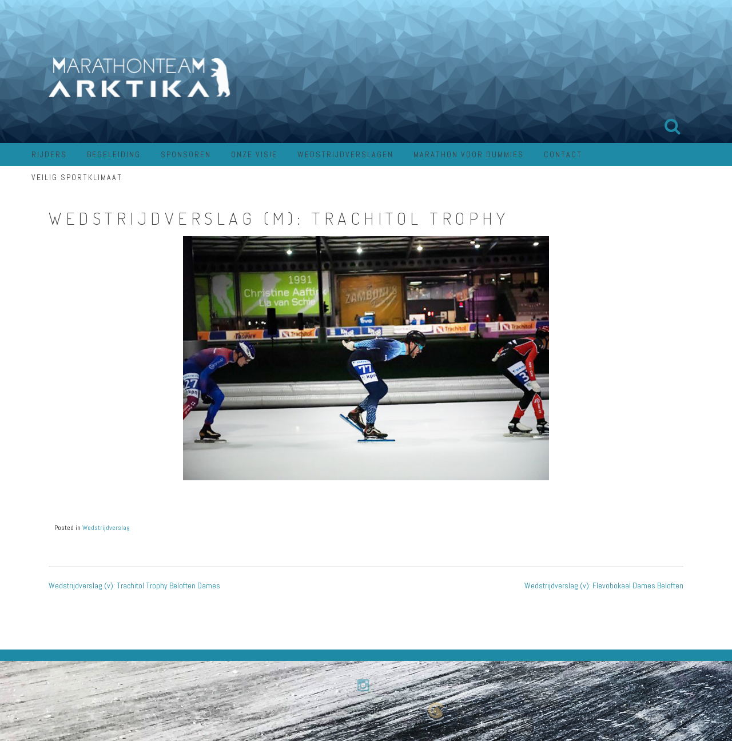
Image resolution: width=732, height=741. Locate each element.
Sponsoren (186, 154)
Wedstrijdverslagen (345, 154)
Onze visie (254, 154)
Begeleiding (114, 154)
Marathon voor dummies (468, 154)
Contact (563, 154)
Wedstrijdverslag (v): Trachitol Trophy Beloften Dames (134, 585)
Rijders (49, 154)
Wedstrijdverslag (106, 527)
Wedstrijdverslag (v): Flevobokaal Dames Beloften (603, 585)
